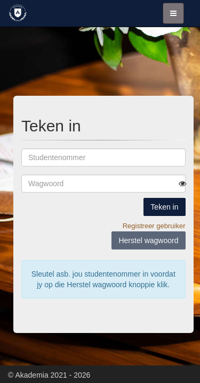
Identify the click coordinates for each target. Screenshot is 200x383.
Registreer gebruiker (154, 226)
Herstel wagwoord (148, 240)
